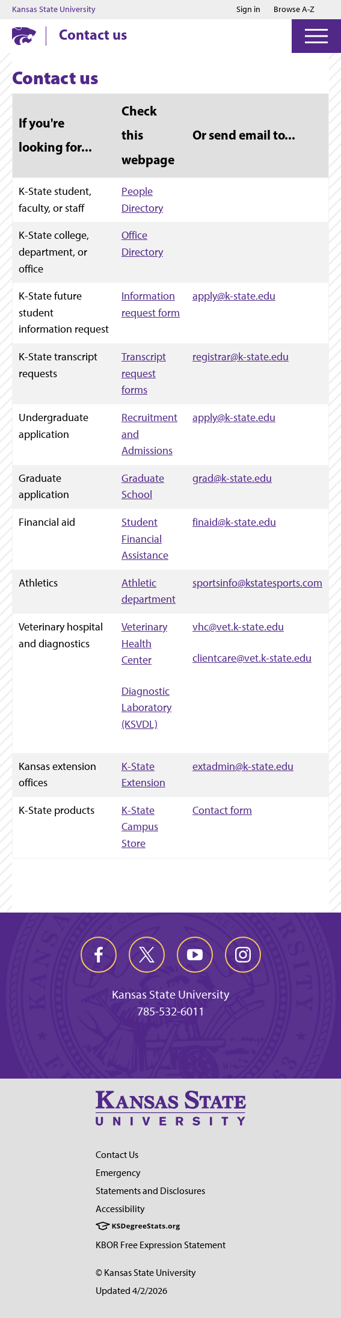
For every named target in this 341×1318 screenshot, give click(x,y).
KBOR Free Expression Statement (161, 1245)
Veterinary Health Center (144, 643)
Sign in (248, 9)
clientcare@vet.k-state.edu (252, 658)
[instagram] (243, 955)
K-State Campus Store (139, 826)
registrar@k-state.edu (240, 356)
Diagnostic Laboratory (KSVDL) (146, 707)
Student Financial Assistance (144, 538)
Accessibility (120, 1209)
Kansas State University (54, 9)
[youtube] (195, 955)
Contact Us (117, 1154)
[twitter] (147, 955)
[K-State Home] (24, 35)
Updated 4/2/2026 (131, 1290)
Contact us (93, 34)
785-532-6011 (170, 1011)
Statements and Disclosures (150, 1190)
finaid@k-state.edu (234, 522)
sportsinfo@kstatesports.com (257, 583)
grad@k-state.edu (232, 478)
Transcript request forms (143, 373)
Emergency (118, 1172)
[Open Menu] (316, 36)
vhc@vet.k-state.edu (238, 626)
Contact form (222, 810)
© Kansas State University (146, 1272)
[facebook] (99, 955)
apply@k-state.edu (233, 296)
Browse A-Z (294, 9)
